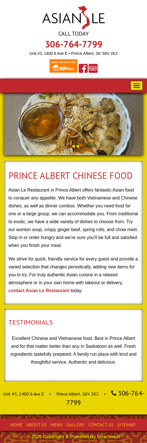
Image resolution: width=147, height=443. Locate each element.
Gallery (75, 424)
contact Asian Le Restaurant (38, 290)
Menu (57, 424)
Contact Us (100, 424)
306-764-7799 (73, 44)
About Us (37, 424)
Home (16, 424)
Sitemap (126, 424)
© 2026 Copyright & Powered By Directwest (73, 436)
